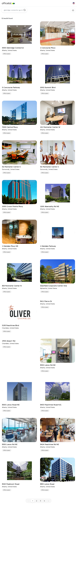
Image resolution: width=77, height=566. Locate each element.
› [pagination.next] (48, 501)
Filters (73, 10)
